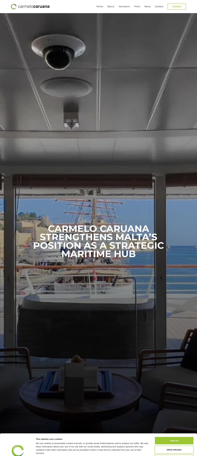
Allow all (174, 420)
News (147, 6)
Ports (137, 6)
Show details (143, 450)
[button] (124, 6)
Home (99, 6)
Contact (176, 6)
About (110, 6)
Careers (159, 6)
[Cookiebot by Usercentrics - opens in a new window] (18, 451)
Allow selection (174, 429)
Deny (174, 438)
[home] (30, 6)
